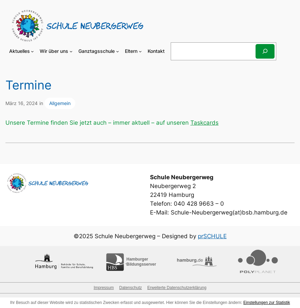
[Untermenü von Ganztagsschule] (117, 51)
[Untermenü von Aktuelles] (32, 51)
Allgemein (60, 103)
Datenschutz (130, 287)
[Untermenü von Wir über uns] (71, 51)
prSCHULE (212, 236)
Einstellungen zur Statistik (266, 302)
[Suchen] (265, 51)
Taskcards (204, 122)
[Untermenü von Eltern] (140, 51)
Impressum (104, 287)
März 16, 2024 (21, 103)
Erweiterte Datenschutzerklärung (176, 287)
